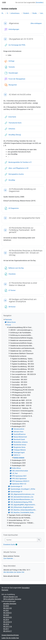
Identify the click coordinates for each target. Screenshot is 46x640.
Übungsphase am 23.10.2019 (21, 39)
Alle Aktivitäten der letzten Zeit (13, 572)
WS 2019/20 (7, 617)
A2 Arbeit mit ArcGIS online (20, 94)
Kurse (7, 13)
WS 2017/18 (7, 626)
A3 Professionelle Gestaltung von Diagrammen (22, 190)
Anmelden (39, 2)
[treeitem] (23, 423)
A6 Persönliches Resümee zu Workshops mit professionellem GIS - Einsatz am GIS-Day (25, 252)
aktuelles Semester (9, 604)
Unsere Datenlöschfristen (10, 635)
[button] (5, 23)
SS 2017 (6, 629)
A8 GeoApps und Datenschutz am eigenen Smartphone (22, 300)
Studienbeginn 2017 (35, 13)
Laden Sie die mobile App (10, 638)
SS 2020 (6, 615)
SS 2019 (6, 620)
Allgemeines (14, 23)
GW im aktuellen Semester (12, 599)
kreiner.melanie (42, 13)
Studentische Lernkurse (26, 13)
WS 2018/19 (7, 622)
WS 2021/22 (7, 608)
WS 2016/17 (7, 631)
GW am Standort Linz (10, 597)
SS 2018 (6, 624)
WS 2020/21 (7, 613)
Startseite (3, 13)
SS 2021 (6, 610)
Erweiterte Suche (9, 544)
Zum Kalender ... (9, 558)
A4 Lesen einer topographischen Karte (24, 218)
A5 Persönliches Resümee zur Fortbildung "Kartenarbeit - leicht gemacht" (22, 230)
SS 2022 (6, 606)
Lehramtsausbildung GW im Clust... (15, 13)
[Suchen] (21, 540)
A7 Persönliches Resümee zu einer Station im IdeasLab (23, 284)
